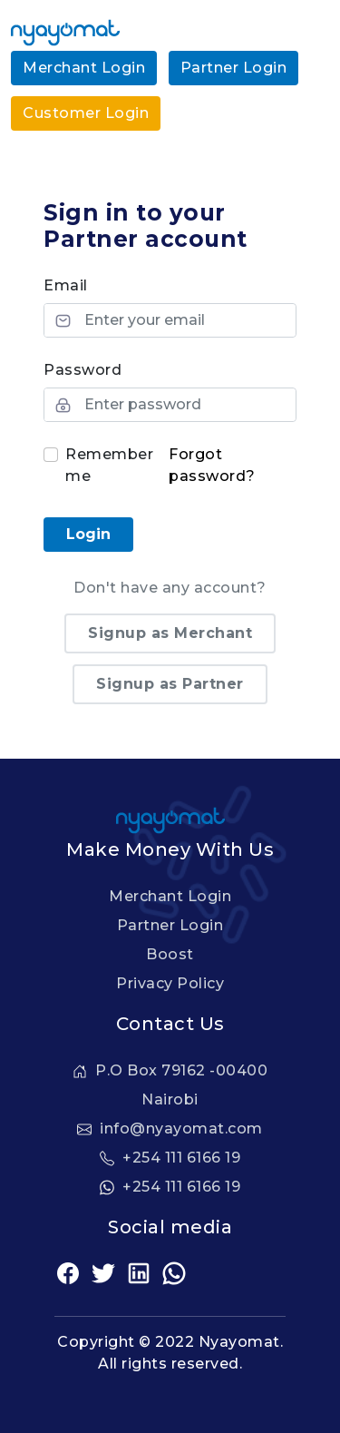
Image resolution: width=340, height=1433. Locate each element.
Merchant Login (84, 67)
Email (66, 285)
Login (88, 534)
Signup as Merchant (170, 633)
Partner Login (233, 67)
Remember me (109, 465)
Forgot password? (212, 465)
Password (82, 369)
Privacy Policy (170, 983)
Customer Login (86, 113)
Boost (170, 954)
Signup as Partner (170, 683)
